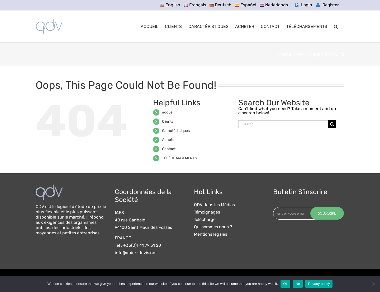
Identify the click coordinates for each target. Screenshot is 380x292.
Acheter (169, 139)
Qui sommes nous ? (213, 227)
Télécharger (205, 219)
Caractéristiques (176, 130)
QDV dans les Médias (214, 205)
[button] (336, 26)
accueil (168, 112)
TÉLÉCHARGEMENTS (179, 158)
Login (303, 4)
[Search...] (283, 124)
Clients (167, 121)
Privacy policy (319, 284)
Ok (285, 284)
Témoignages (207, 212)
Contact (168, 149)
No (298, 284)
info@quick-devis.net (136, 253)
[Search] (332, 124)
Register (327, 4)
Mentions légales (210, 234)
